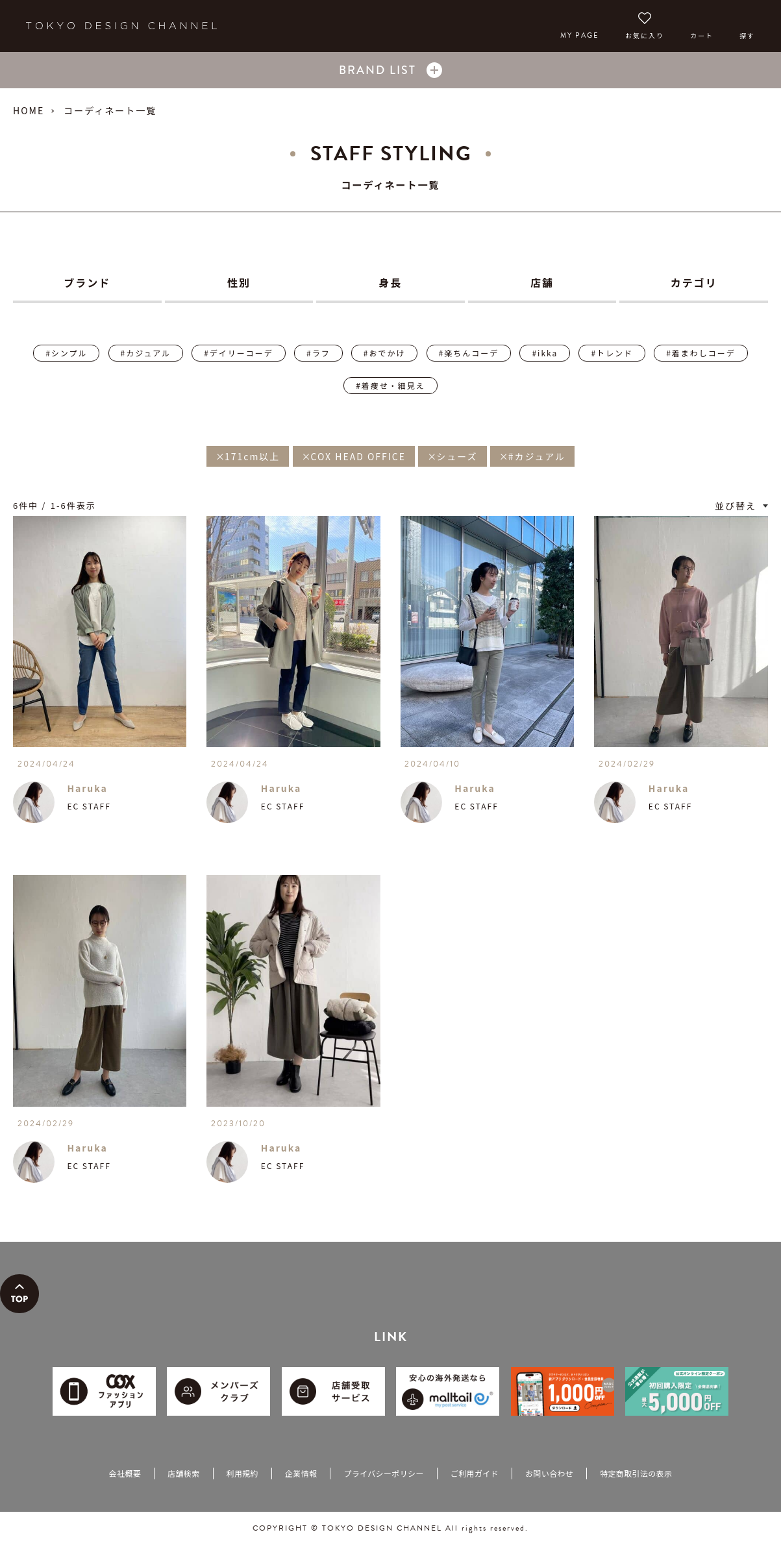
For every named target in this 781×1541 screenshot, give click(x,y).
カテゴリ (694, 282)
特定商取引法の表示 (636, 1473)
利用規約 (242, 1473)
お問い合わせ (549, 1473)
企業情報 (301, 1473)
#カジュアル (146, 352)
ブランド (87, 282)
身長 (390, 282)
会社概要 (125, 1473)
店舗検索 (183, 1473)
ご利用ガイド (475, 1473)
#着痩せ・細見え (390, 385)
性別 (239, 282)
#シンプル (66, 352)
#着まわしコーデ (701, 352)
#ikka (545, 352)
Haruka (87, 788)
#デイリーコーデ (238, 352)
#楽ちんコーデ (469, 352)
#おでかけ (385, 352)
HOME (28, 110)
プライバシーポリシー (383, 1473)
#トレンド (612, 352)
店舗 (542, 282)
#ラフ (318, 352)
